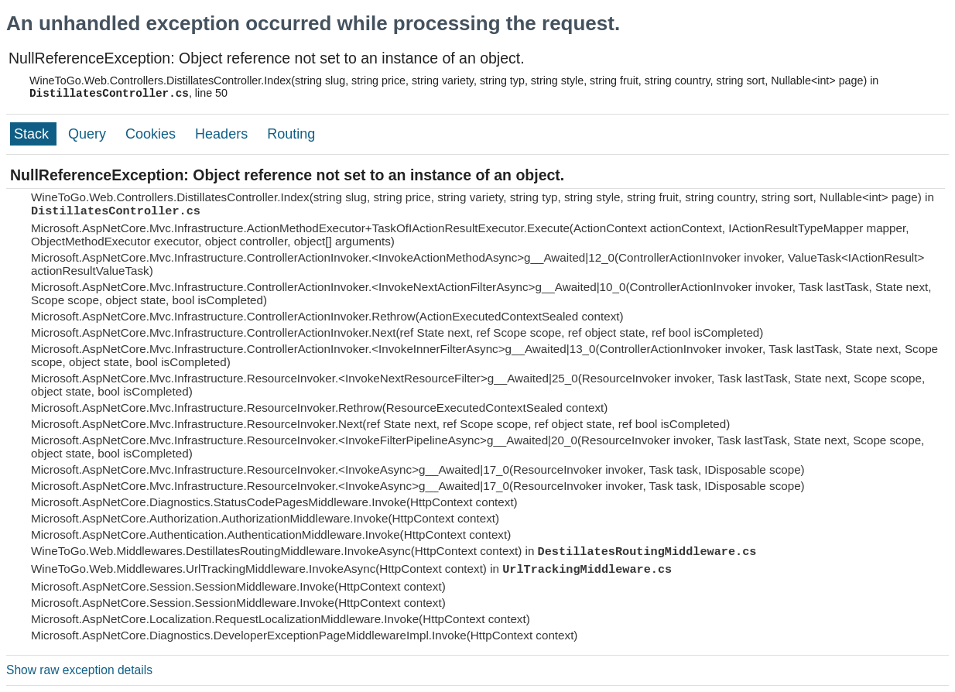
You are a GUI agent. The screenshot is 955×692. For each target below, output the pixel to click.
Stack (33, 134)
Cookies (152, 134)
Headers (223, 134)
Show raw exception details (79, 670)
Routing (291, 134)
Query (89, 134)
